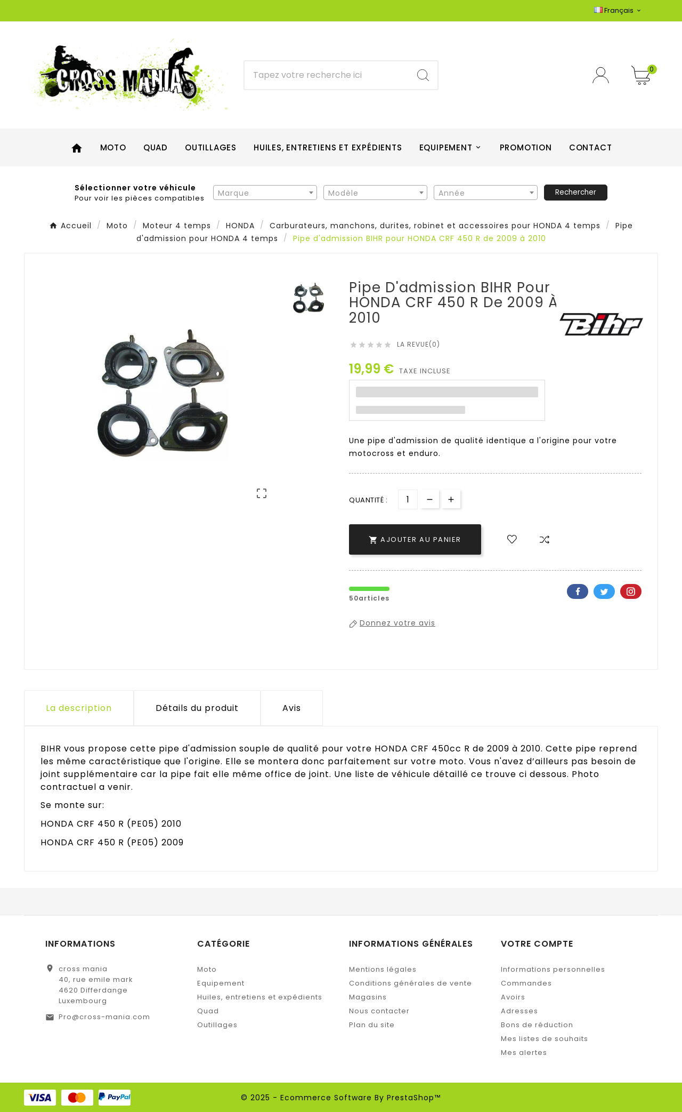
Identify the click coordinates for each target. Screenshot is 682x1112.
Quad (208, 1011)
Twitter (604, 591)
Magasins (368, 997)
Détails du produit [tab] (197, 708)
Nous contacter (379, 1011)
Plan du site (372, 1025)
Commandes (526, 983)
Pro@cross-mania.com (104, 1017)
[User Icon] (603, 75)
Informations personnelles (553, 969)
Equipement (221, 983)
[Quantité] (408, 499)
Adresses (519, 1011)
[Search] (423, 75)
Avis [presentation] (291, 708)
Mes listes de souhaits (544, 1039)
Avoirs (513, 997)
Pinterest (631, 591)
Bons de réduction (537, 1025)
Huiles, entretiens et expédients (259, 997)
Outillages (217, 1025)
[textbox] (265, 193)
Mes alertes (524, 1052)
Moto (207, 969)
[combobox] (265, 192)
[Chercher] (327, 75)
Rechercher (575, 192)
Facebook (577, 591)
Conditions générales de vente (410, 983)
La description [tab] (79, 708)
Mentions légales (383, 969)
